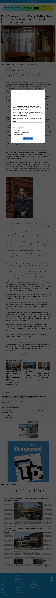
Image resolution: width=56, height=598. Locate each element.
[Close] (44, 90)
